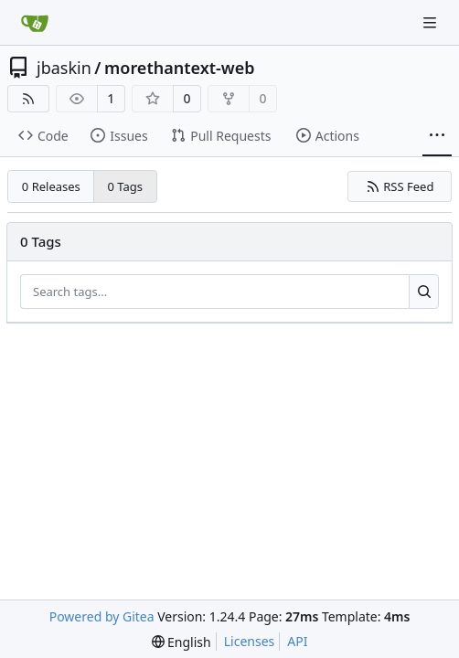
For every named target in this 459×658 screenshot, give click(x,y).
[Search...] (424, 291)
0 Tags (126, 186)
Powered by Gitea (102, 616)
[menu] (181, 642)
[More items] (437, 136)
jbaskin (64, 67)
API (297, 641)
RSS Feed (400, 186)
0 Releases (51, 186)
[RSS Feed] (28, 98)
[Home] (34, 22)
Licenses (249, 641)
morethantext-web (179, 67)
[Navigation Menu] (431, 22)
